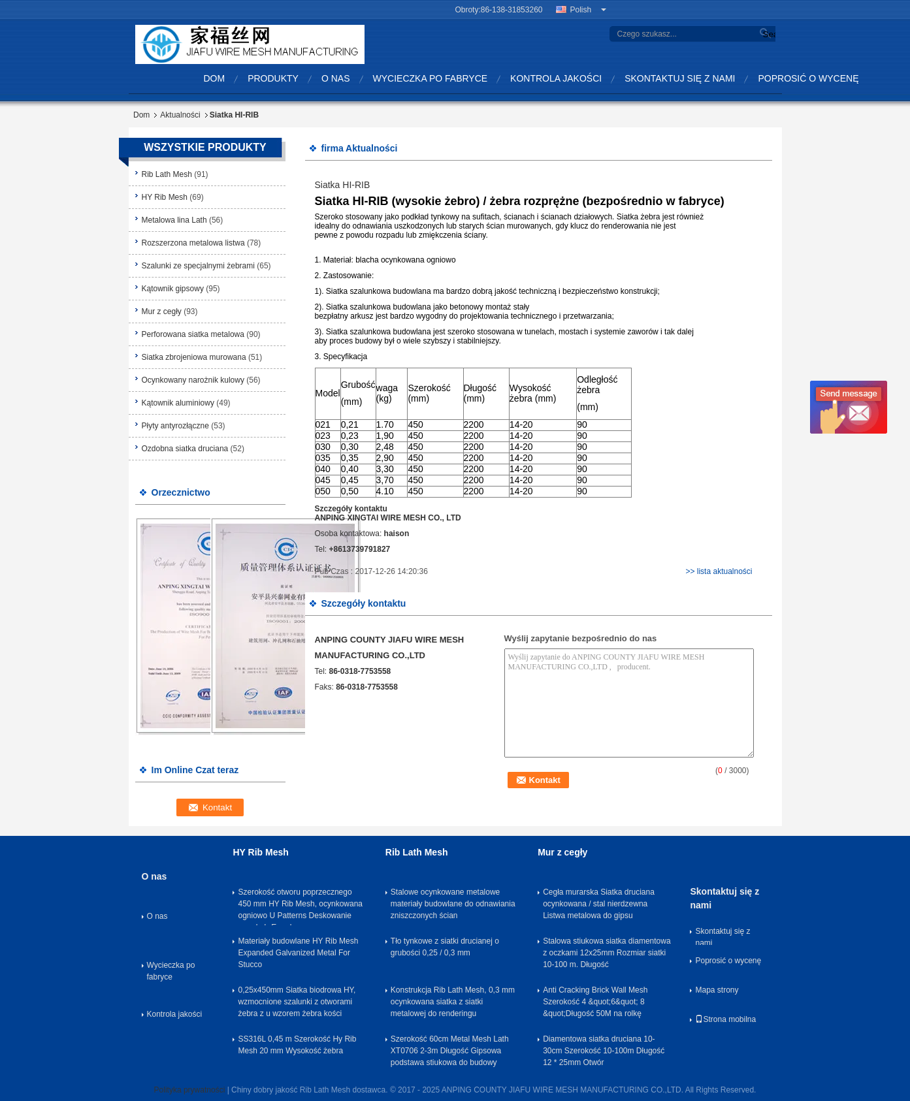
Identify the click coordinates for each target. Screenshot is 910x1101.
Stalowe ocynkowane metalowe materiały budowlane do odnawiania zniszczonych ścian (453, 903)
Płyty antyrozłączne (175, 425)
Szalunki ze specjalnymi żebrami (198, 265)
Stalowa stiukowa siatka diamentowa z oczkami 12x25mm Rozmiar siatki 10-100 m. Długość (606, 952)
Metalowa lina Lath (174, 220)
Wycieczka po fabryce (430, 78)
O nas (335, 78)
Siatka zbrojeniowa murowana (194, 357)
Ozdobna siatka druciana (185, 448)
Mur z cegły (162, 311)
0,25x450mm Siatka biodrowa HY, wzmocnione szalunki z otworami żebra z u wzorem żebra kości (296, 1001)
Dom (214, 78)
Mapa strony (716, 990)
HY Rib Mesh (164, 197)
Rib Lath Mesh (167, 174)
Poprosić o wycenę (808, 78)
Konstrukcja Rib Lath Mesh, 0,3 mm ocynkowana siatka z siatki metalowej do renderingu (453, 1001)
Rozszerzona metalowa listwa (193, 242)
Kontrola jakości (556, 78)
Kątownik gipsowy (173, 288)
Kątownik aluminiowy (178, 402)
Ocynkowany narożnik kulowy (193, 380)
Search (767, 34)
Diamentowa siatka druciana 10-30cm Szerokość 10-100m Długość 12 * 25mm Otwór (603, 1050)
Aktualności (180, 115)
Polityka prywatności (189, 1089)
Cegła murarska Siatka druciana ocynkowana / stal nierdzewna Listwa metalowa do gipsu (599, 903)
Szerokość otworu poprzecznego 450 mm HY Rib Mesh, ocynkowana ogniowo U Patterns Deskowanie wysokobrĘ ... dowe (300, 906)
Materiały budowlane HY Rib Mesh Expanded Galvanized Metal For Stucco (298, 952)
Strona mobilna (725, 1019)
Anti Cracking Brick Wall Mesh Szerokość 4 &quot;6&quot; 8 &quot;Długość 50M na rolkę (595, 1001)
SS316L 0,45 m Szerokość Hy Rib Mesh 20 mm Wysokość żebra (297, 1044)
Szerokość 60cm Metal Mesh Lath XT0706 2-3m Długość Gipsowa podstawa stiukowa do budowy (450, 1050)
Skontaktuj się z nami (680, 78)
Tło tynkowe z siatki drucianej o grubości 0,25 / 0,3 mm (445, 946)
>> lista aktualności (718, 571)
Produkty (273, 78)
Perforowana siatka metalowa (193, 334)
